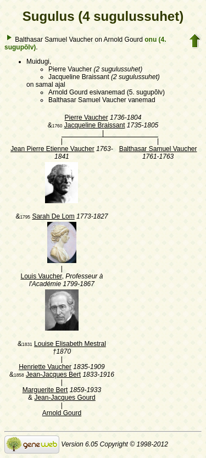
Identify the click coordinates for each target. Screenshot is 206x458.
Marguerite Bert (45, 390)
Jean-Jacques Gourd (64, 397)
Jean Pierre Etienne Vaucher (52, 149)
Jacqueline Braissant (94, 125)
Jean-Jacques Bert (53, 374)
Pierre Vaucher (86, 117)
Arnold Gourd (61, 413)
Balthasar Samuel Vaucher (158, 149)
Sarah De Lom (53, 216)
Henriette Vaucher (45, 367)
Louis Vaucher (41, 276)
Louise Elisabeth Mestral (70, 344)
